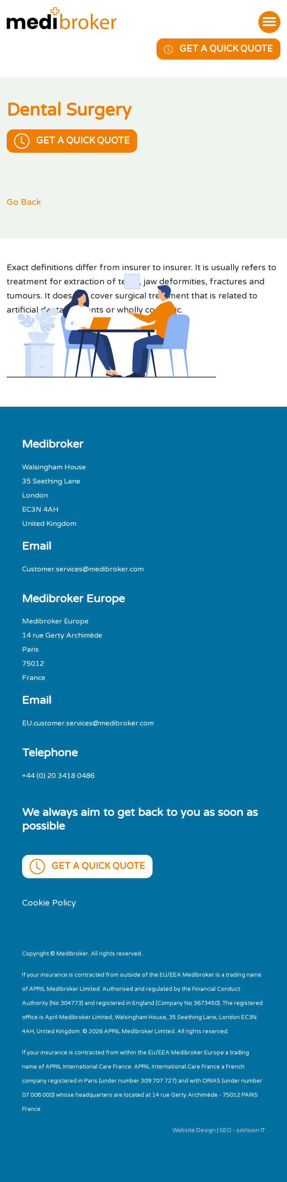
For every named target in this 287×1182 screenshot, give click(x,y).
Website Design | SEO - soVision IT (218, 1130)
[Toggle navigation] (269, 22)
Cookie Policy (49, 903)
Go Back (24, 202)
